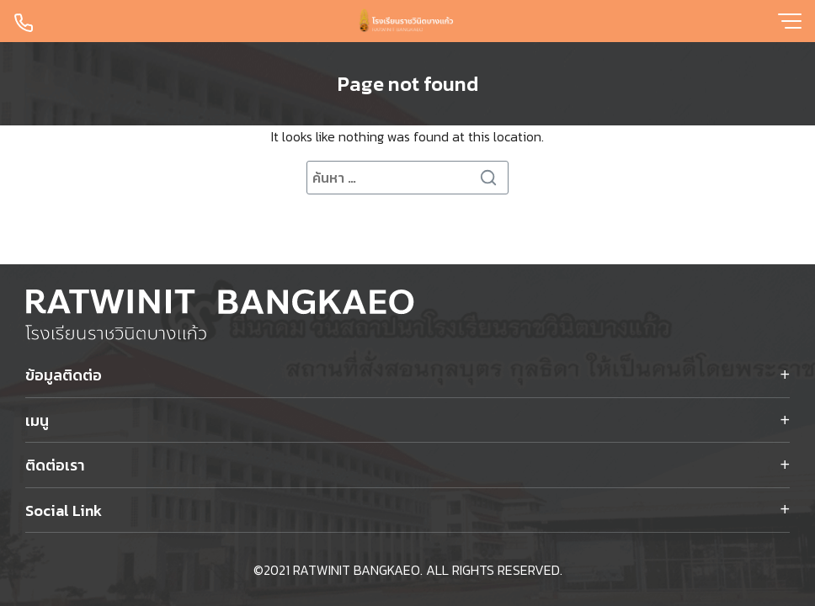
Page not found (408, 83)
